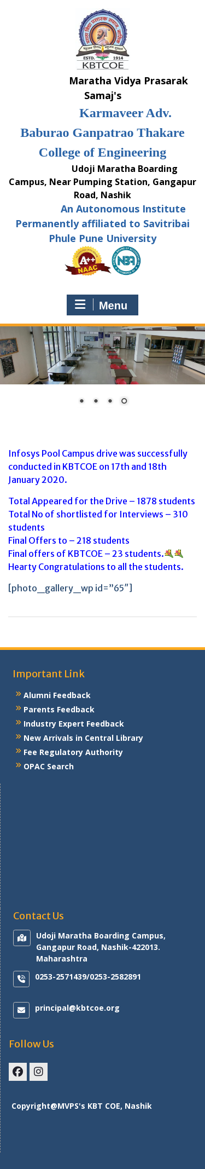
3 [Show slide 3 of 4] (110, 402)
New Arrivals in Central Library (83, 738)
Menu (101, 305)
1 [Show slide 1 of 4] (81, 402)
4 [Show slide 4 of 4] (124, 402)
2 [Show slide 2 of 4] (96, 402)
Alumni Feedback (57, 695)
